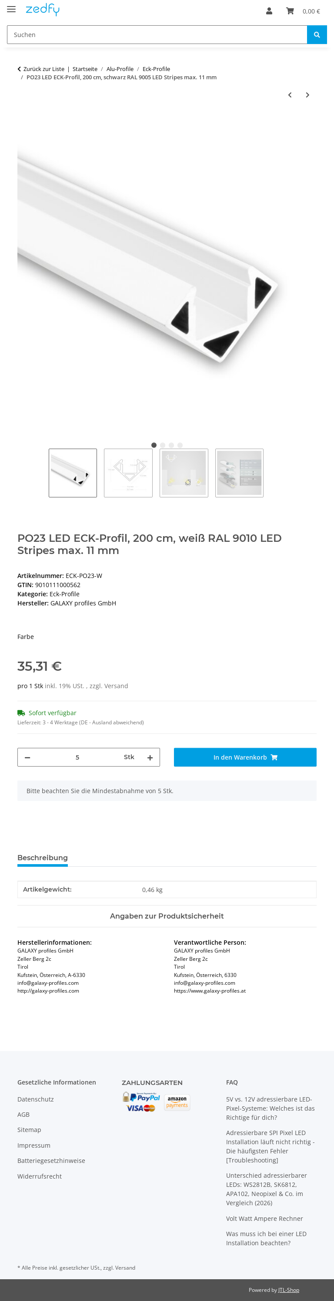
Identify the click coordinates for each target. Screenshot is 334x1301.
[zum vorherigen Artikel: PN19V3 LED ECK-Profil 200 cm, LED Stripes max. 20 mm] (290, 94)
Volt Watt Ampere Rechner (264, 1218)
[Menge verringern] (27, 757)
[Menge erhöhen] (150, 757)
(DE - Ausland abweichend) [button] (111, 722)
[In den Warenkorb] (24, 123)
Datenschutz (35, 1099)
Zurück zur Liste (43, 69)
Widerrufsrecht (39, 1176)
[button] (269, 11)
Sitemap (29, 1129)
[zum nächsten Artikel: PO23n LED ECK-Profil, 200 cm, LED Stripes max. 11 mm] (308, 94)
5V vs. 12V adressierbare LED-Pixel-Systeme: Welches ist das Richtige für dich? (270, 1108)
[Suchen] (157, 34)
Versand (116, 686)
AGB (23, 1114)
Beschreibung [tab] (42, 858)
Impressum (33, 1145)
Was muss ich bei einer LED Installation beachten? (266, 1238)
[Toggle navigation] (11, 5)
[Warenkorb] (303, 11)
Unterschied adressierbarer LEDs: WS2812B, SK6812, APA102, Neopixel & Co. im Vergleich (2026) (266, 1189)
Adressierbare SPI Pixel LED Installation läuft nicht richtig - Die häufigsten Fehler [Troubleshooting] (270, 1146)
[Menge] (77, 757)
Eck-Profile (65, 594)
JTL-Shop (288, 1290)
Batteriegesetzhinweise (51, 1160)
